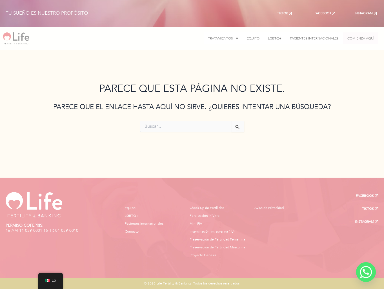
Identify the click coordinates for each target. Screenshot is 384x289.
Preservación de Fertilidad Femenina (217, 239)
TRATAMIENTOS (217, 38)
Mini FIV (196, 223)
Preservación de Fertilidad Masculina (217, 247)
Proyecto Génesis (203, 255)
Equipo (130, 208)
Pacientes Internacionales (144, 223)
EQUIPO (247, 38)
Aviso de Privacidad (269, 208)
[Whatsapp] (366, 272)
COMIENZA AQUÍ (357, 38)
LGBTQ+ (269, 38)
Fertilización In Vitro (204, 215)
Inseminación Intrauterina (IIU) (212, 231)
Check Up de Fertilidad (207, 208)
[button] (217, 38)
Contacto (132, 231)
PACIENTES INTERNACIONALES (308, 38)
